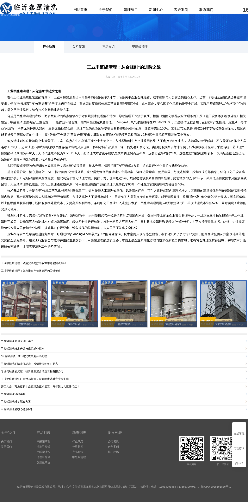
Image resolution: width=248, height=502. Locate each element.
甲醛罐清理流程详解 (13, 394)
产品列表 (44, 433)
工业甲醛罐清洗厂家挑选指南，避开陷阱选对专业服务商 (35, 378)
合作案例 (113, 446)
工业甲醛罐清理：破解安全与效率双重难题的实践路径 (33, 263)
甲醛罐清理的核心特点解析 (17, 409)
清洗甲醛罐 (43, 446)
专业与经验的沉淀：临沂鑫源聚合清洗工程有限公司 (32, 371)
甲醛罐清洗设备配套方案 (16, 401)
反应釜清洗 (43, 462)
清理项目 (131, 10)
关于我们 (106, 10)
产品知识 (108, 46)
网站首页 (80, 10)
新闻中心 (156, 10)
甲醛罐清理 (140, 46)
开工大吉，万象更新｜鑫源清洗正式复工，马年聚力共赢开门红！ (40, 386)
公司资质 (113, 441)
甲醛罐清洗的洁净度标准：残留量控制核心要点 (29, 363)
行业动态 (49, 46)
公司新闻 (78, 46)
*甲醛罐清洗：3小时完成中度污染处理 (24, 356)
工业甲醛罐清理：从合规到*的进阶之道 (124, 67)
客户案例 (181, 10)
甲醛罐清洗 (43, 451)
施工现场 (113, 451)
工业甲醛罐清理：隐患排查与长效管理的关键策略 (31, 270)
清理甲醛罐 (43, 457)
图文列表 (115, 433)
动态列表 (79, 433)
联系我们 (206, 10)
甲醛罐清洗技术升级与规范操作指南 (22, 348)
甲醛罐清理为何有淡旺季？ (17, 341)
